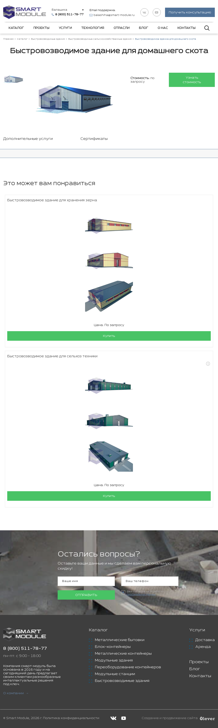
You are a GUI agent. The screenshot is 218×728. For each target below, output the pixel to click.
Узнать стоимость (192, 80)
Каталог (16, 28)
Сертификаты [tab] (94, 139)
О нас (163, 28)
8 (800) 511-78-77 (25, 648)
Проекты (41, 28)
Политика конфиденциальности (71, 718)
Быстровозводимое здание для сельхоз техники (52, 356)
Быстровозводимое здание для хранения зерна (52, 200)
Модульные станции (115, 674)
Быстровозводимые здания (122, 681)
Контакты (186, 28)
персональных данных (141, 594)
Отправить (86, 595)
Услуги (65, 28)
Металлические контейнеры (123, 653)
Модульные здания (114, 660)
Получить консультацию (190, 12)
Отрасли (122, 28)
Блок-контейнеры (113, 647)
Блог (143, 28)
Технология (92, 28)
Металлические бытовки (119, 640)
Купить (109, 336)
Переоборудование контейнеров (128, 667)
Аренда (203, 647)
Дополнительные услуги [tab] (28, 139)
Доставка (205, 640)
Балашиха (59, 9)
